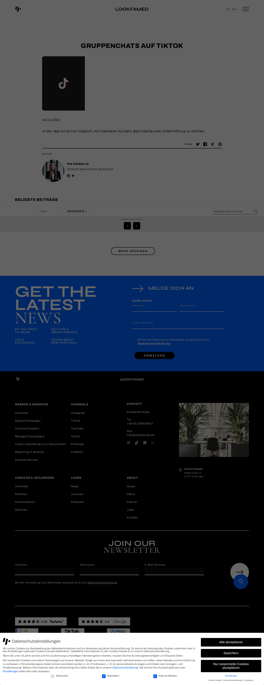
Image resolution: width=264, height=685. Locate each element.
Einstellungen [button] (231, 676)
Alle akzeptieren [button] (231, 642)
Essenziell (59, 675)
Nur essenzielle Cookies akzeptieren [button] (231, 666)
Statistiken (110, 675)
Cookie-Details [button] (214, 680)
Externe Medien (165, 675)
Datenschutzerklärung (125, 667)
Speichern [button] (231, 653)
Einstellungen (11, 671)
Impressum (249, 680)
